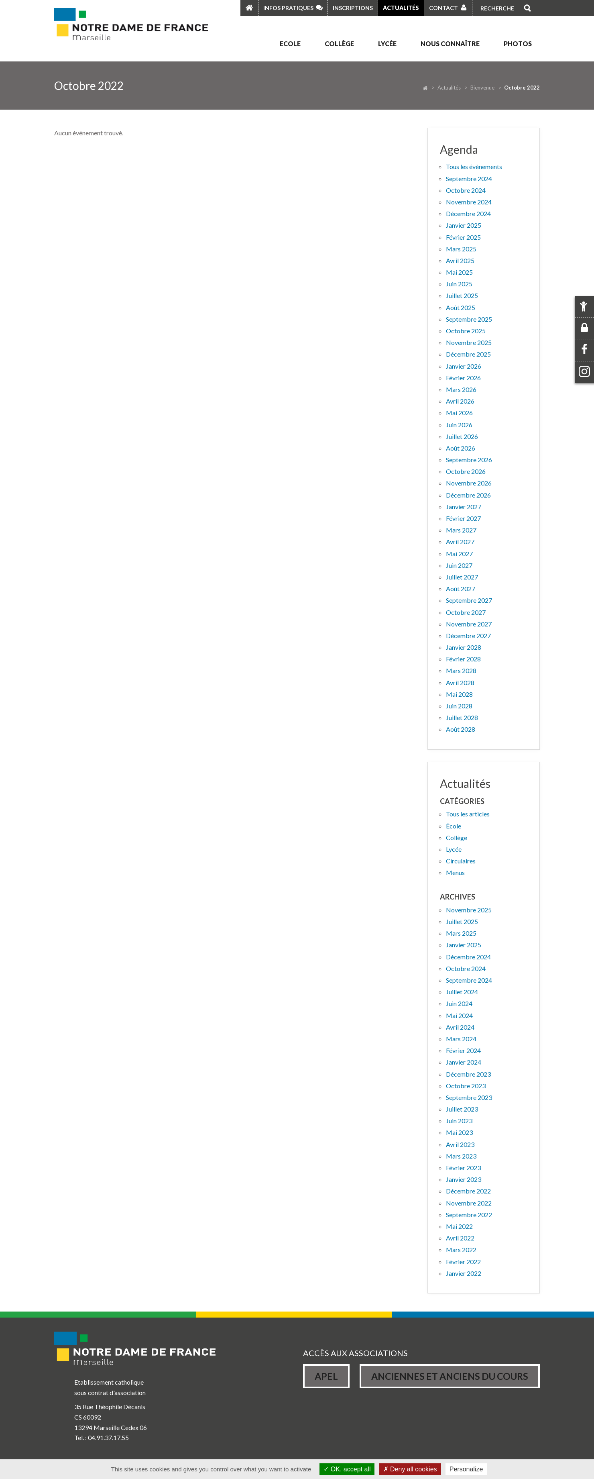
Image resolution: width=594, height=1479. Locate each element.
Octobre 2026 (466, 471)
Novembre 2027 (469, 624)
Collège (339, 43)
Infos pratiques (288, 7)
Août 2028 (460, 729)
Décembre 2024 (468, 213)
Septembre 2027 (469, 600)
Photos (518, 43)
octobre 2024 (466, 968)
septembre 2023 (469, 1097)
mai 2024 (459, 1015)
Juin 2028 (459, 706)
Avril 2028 (460, 682)
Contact (443, 7)
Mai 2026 (459, 412)
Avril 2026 (460, 401)
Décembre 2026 (468, 495)
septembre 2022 (469, 1214)
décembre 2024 (468, 957)
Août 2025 (460, 307)
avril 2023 (460, 1144)
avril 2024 (460, 1027)
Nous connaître (450, 43)
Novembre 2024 (469, 202)
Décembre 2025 (468, 354)
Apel (326, 1376)
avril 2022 (460, 1238)
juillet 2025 (462, 921)
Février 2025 (463, 237)
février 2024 (463, 1050)
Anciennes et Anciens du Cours (449, 1376)
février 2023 (463, 1167)
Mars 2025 (461, 249)
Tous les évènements (474, 166)
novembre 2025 (469, 910)
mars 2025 (461, 933)
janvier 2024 (463, 1062)
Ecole (290, 43)
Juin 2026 (459, 424)
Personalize (466, 1469)
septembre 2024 (469, 980)
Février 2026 (463, 377)
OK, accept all (346, 1469)
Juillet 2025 (462, 295)
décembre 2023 (468, 1074)
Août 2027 (460, 588)
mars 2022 (461, 1249)
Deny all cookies (410, 1469)
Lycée (387, 43)
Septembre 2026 (469, 459)
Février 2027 (463, 518)
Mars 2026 (461, 389)
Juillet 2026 (462, 436)
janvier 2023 (463, 1179)
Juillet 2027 (462, 577)
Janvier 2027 (463, 506)
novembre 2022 (469, 1203)
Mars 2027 (461, 530)
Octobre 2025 (466, 331)
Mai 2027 (459, 553)
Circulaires (461, 861)
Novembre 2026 (469, 483)
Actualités (401, 7)
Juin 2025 (459, 284)
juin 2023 (459, 1120)
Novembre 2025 (469, 342)
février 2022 (463, 1261)
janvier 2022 (463, 1273)
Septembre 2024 (469, 178)
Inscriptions (353, 7)
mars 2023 (461, 1156)
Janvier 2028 (463, 647)
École (453, 826)
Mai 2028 (459, 694)
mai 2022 (459, 1226)
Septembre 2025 (469, 319)
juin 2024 (459, 1003)
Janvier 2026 (463, 366)
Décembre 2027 (468, 635)
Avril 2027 (460, 541)
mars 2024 (461, 1038)
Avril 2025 (460, 260)
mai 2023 (459, 1132)
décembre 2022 (468, 1191)
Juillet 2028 (462, 717)
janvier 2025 (463, 945)
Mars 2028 (461, 670)
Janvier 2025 (463, 225)
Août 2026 (460, 448)
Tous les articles (468, 814)
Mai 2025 (459, 272)
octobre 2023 (466, 1085)
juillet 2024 (462, 992)
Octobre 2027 (466, 612)
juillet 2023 (462, 1109)
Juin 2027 (459, 565)
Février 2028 (463, 659)
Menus (455, 872)
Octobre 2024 (466, 190)
